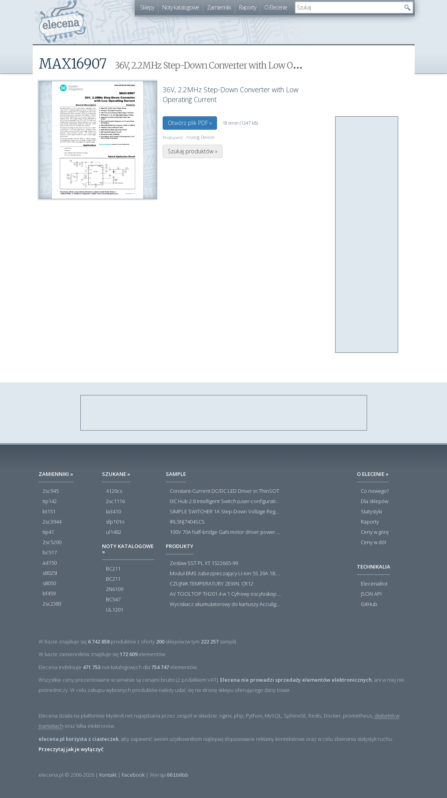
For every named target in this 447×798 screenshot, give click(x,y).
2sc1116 (115, 501)
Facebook (133, 774)
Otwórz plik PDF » (190, 123)
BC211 (113, 569)
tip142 (50, 501)
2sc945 (51, 491)
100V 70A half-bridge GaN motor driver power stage (225, 532)
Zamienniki (219, 7)
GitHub (369, 604)
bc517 (50, 553)
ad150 (50, 563)
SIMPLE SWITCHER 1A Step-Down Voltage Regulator (225, 512)
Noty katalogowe (180, 7)
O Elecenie (275, 7)
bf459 (49, 594)
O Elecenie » (373, 473)
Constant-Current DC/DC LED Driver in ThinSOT (224, 491)
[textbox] (348, 7)
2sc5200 (52, 542)
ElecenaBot (374, 584)
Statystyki (371, 512)
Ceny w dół (373, 542)
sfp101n (115, 522)
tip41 (48, 532)
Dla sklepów (374, 501)
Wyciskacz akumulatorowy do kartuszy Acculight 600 (225, 604)
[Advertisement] (367, 235)
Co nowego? (375, 491)
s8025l (50, 573)
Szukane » (116, 473)
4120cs (114, 491)
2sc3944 (52, 522)
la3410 (113, 512)
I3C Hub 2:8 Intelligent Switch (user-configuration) (225, 501)
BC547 (113, 600)
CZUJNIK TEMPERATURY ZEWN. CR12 (211, 584)
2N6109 (114, 589)
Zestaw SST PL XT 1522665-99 (204, 563)
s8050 (49, 583)
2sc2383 (52, 604)
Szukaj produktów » (192, 151)
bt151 (49, 512)
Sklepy (147, 7)
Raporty (247, 7)
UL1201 (114, 610)
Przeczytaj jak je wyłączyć (71, 749)
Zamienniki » (56, 473)
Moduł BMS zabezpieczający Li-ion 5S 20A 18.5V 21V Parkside (225, 574)
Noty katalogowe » (128, 549)
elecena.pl (62, 22)
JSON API (371, 594)
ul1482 (113, 532)
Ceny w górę (375, 532)
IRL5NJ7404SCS (187, 522)
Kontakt (108, 774)
